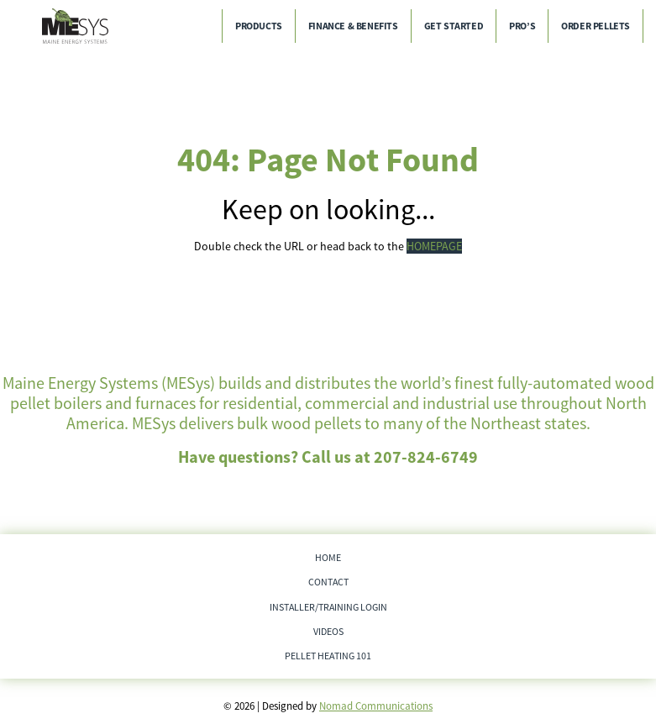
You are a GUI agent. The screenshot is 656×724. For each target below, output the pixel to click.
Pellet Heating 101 (328, 655)
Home (328, 557)
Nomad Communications (376, 706)
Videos (328, 631)
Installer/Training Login (328, 607)
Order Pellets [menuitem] (595, 25)
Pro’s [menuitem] (522, 25)
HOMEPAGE (434, 246)
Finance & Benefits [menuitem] (353, 25)
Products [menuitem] (258, 25)
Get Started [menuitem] (454, 25)
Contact (328, 581)
